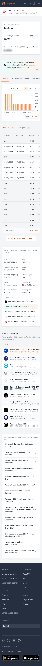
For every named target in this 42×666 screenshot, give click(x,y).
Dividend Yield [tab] (16, 78)
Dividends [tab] (8, 128)
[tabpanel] (21, 102)
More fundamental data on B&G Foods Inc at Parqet (22, 311)
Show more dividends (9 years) (21, 238)
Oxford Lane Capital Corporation (24, 409)
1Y (17, 88)
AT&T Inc (13, 364)
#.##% (8, 50)
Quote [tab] (27, 78)
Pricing (5, 595)
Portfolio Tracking (9, 578)
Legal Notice (28, 599)
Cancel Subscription (10, 613)
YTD (12, 88)
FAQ (3, 604)
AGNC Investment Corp (19, 379)
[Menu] (39, 3)
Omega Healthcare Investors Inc (23, 372)
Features (5, 599)
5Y (26, 88)
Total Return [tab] (36, 78)
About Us (27, 574)
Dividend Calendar (9, 574)
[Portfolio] (34, 4)
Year (27, 117)
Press (25, 587)
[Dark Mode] (30, 4)
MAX (30, 88)
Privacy (26, 604)
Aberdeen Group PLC (18, 424)
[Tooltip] (29, 282)
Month (34, 117)
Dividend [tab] (5, 78)
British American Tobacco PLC (22, 357)
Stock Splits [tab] (23, 128)
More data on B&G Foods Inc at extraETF (22, 322)
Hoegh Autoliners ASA (19, 401)
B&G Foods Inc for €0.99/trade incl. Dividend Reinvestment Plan (22, 301)
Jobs (24, 578)
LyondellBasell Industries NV (22, 394)
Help (4, 608)
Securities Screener (10, 583)
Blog (25, 583)
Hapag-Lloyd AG (16, 416)
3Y (21, 88)
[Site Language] (25, 3)
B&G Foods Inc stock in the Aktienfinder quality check (22, 316)
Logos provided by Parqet (11, 651)
